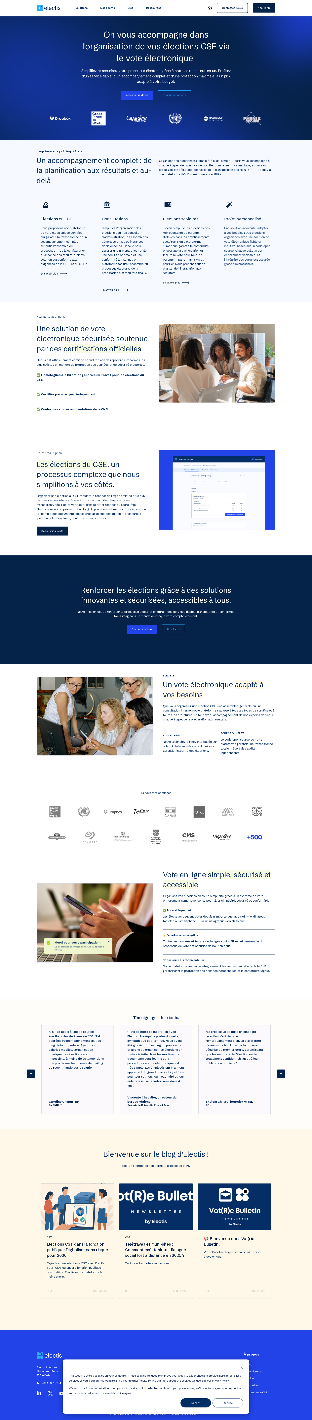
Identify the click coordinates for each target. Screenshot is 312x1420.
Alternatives (251, 1385)
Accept (196, 1402)
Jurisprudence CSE (255, 1392)
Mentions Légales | (120, 1413)
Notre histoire (252, 1371)
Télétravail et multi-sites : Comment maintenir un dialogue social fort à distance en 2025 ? (155, 1269)
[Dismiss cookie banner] (241, 1368)
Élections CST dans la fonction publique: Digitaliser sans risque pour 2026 (77, 1269)
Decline (228, 1402)
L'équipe (249, 1378)
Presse (248, 1364)
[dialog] (156, 1386)
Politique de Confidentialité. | (151, 1413)
